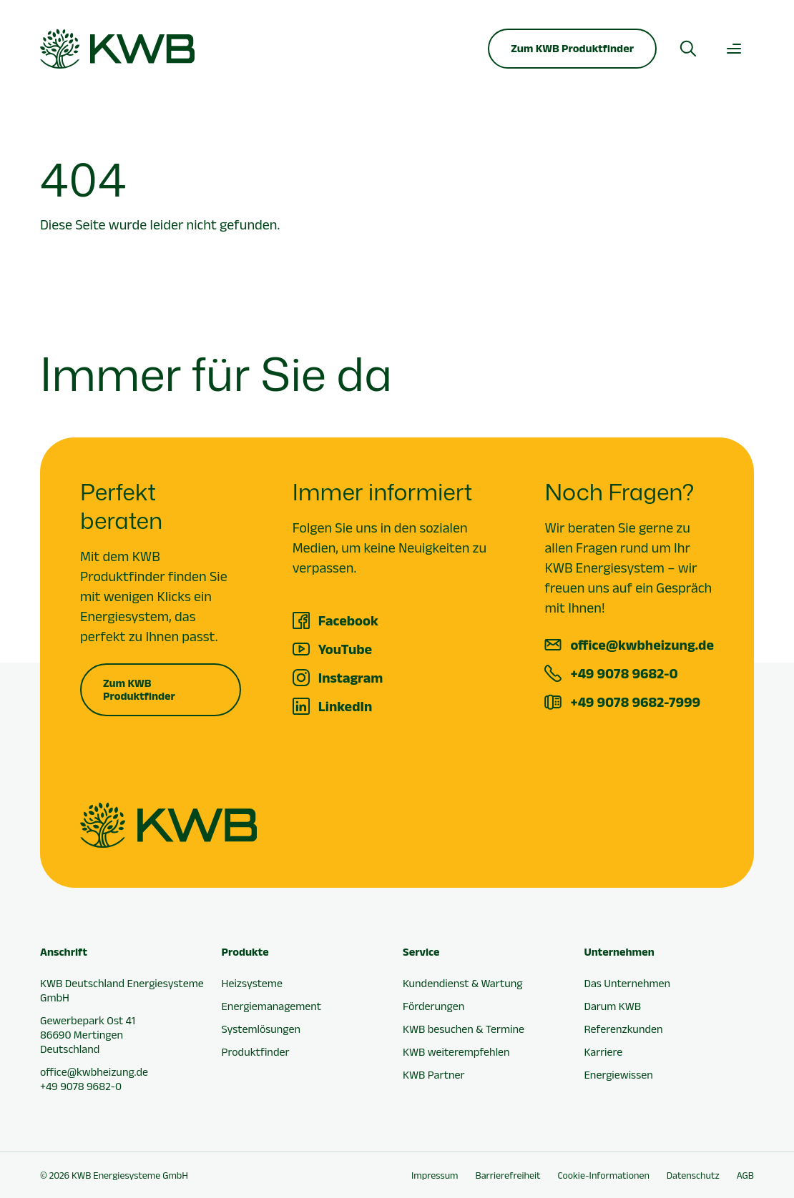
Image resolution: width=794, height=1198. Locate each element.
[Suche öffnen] (688, 49)
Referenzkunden (623, 1029)
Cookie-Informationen (603, 1175)
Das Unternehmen (627, 983)
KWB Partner (433, 1075)
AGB (745, 1175)
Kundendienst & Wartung (462, 983)
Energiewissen (618, 1075)
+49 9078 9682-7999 (635, 702)
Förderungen (433, 1006)
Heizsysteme (252, 983)
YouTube (345, 649)
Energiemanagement (272, 1006)
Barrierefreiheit (508, 1175)
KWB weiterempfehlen (456, 1052)
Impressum (434, 1175)
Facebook (348, 620)
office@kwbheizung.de (642, 645)
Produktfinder (256, 1052)
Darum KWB (613, 1006)
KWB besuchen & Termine (463, 1029)
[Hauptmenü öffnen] (734, 49)
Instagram (350, 677)
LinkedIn (345, 706)
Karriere (603, 1052)
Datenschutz (693, 1175)
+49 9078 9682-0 (623, 673)
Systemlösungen (261, 1029)
